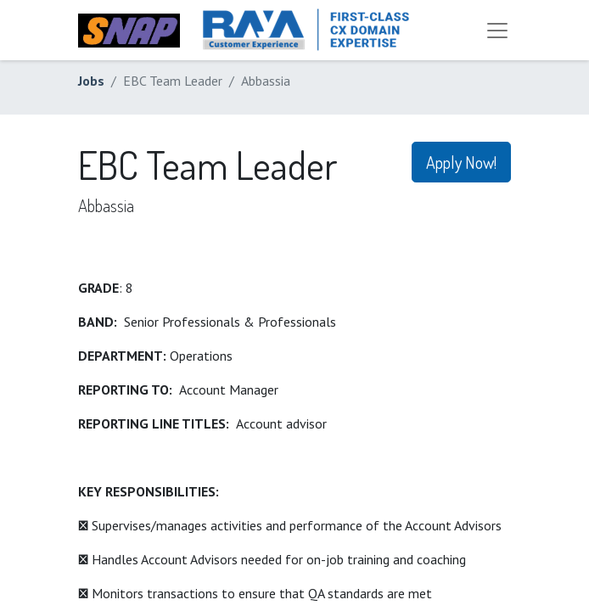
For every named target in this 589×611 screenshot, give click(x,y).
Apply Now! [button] (461, 162)
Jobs (91, 80)
